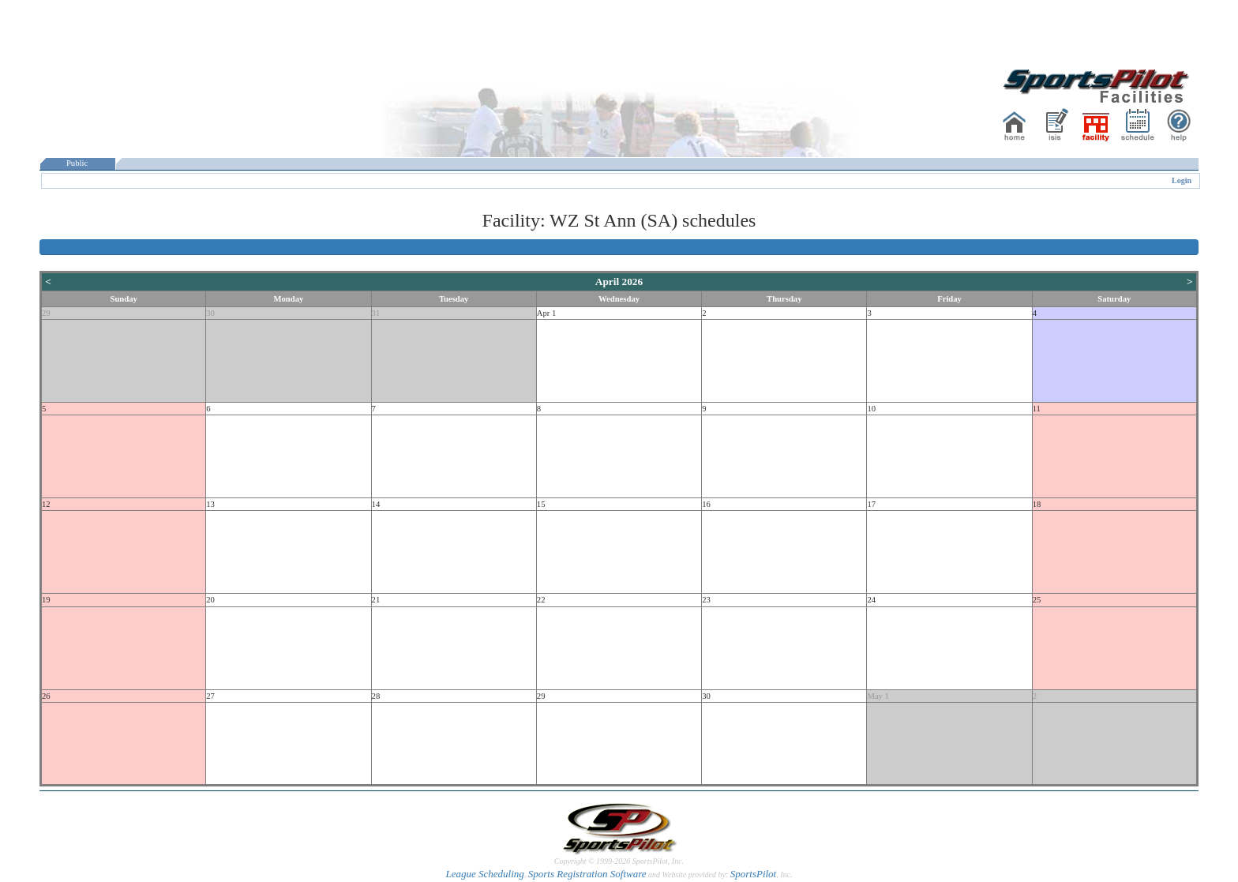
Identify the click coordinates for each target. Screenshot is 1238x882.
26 (46, 696)
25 (1037, 599)
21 (376, 599)
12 (46, 504)
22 (541, 599)
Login (1181, 180)
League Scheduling (484, 874)
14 (376, 504)
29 (46, 313)
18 (1037, 504)
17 (871, 504)
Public (77, 163)
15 (541, 504)
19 (46, 599)
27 (210, 696)
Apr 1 (547, 313)
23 (706, 599)
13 (210, 504)
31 (376, 313)
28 (376, 696)
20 (210, 599)
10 (871, 408)
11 (1037, 408)
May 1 (878, 696)
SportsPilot (753, 874)
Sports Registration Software (587, 874)
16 (706, 504)
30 (210, 313)
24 (871, 599)
